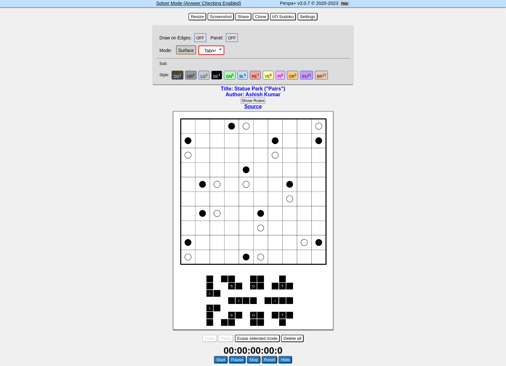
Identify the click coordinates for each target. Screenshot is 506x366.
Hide (285, 359)
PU (306, 76)
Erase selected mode (257, 338)
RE (255, 76)
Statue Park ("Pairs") (259, 88)
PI (280, 76)
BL (242, 76)
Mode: (165, 50)
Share (243, 16)
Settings (307, 16)
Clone (260, 16)
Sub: (165, 63)
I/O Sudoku (283, 16)
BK (216, 76)
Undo (210, 338)
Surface (186, 50)
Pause (237, 359)
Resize (197, 16)
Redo (226, 338)
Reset (269, 359)
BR (321, 76)
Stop (253, 359)
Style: (165, 75)
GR (191, 76)
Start (220, 359)
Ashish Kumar (263, 94)
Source (253, 106)
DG (177, 76)
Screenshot (220, 16)
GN (230, 76)
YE (268, 76)
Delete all (292, 338)
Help (344, 3)
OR (293, 76)
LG (203, 76)
